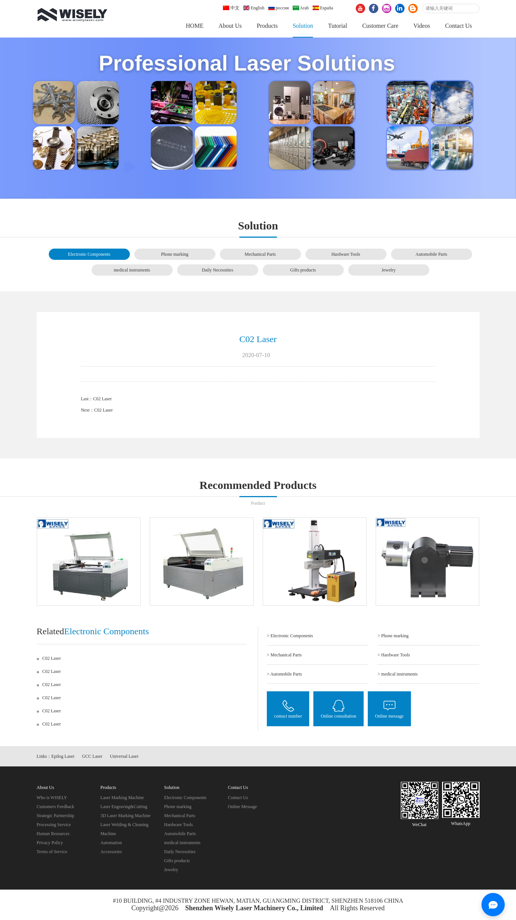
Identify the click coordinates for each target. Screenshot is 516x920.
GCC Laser (92, 756)
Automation (111, 842)
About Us (230, 26)
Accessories (111, 851)
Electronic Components (89, 254)
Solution (303, 26)
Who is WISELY (52, 797)
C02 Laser (102, 398)
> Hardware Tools (394, 655)
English (254, 8)
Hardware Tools (345, 254)
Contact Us (458, 26)
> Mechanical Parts (284, 655)
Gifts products (303, 270)
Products (267, 26)
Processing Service (54, 824)
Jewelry (389, 270)
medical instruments (132, 270)
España (323, 8)
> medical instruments (398, 674)
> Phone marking (393, 635)
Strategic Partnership (55, 815)
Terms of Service (52, 851)
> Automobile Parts (284, 674)
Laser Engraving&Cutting (123, 806)
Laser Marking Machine (122, 797)
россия (278, 8)
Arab (301, 8)
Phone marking (174, 254)
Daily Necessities (217, 270)
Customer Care (380, 26)
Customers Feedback (55, 806)
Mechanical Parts (260, 254)
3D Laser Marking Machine (125, 815)
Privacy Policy (50, 842)
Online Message (242, 806)
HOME (194, 26)
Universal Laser (124, 756)
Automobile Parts (431, 254)
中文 (231, 8)
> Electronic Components (290, 635)
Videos (422, 26)
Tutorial (337, 26)
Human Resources (53, 833)
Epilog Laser (63, 756)
